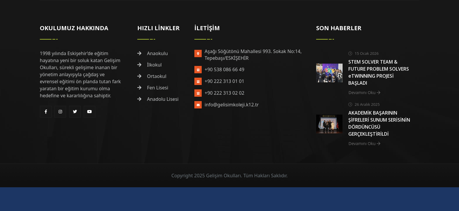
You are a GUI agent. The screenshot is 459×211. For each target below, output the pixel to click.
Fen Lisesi (152, 87)
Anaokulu (152, 53)
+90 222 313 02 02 (224, 93)
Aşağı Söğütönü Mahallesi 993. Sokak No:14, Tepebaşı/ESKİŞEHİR (253, 54)
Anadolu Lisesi (158, 99)
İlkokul (149, 65)
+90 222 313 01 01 (224, 81)
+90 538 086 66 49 (224, 69)
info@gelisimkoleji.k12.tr (232, 104)
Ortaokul (151, 76)
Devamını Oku (364, 92)
